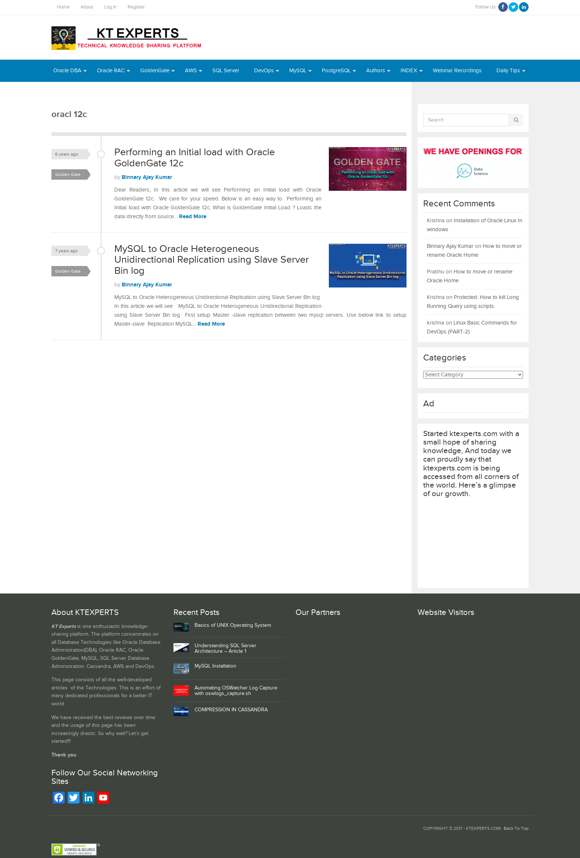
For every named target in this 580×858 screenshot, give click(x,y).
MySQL (297, 70)
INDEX (409, 70)
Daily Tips (508, 70)
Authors (375, 70)
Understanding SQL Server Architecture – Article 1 (225, 648)
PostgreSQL (336, 70)
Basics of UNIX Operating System (233, 625)
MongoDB (126, 93)
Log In (110, 7)
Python (90, 93)
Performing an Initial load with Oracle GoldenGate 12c (194, 157)
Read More (192, 216)
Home (63, 7)
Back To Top (516, 828)
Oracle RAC (111, 70)
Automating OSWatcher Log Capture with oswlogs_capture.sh (236, 690)
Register (136, 7)
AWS (191, 70)
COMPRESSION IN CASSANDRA (231, 710)
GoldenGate (154, 70)
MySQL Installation (215, 666)
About (87, 7)
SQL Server (225, 70)
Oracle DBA (67, 70)
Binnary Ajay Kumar (147, 177)
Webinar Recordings (457, 70)
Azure (60, 93)
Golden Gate (68, 174)
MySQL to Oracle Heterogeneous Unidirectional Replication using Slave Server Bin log (211, 260)
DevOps (264, 70)
